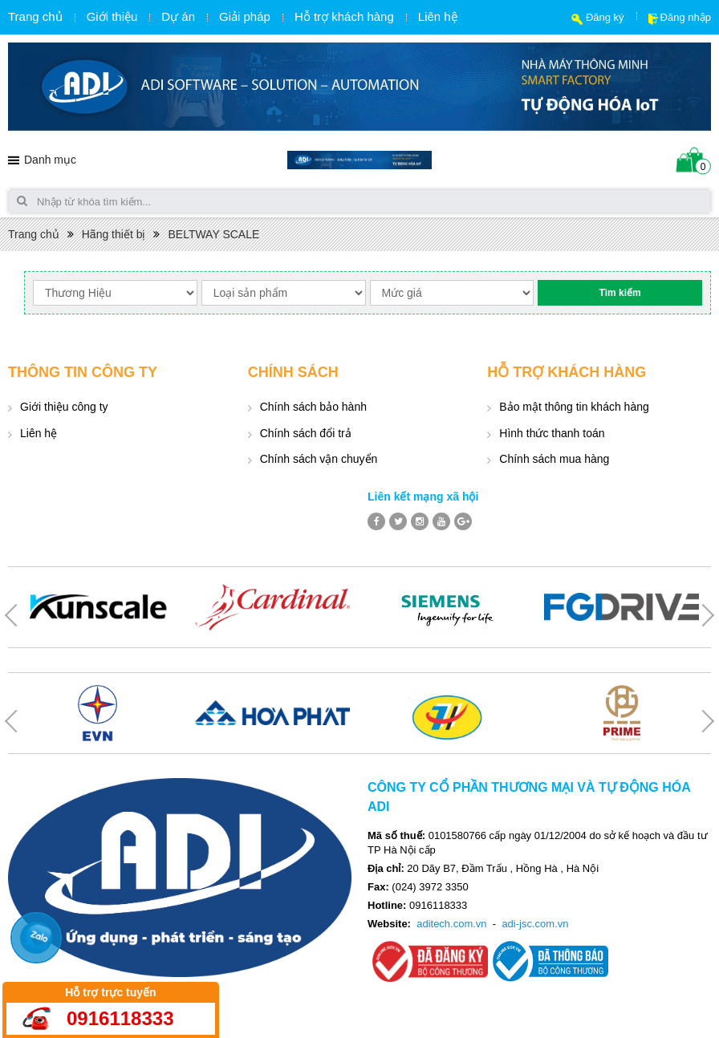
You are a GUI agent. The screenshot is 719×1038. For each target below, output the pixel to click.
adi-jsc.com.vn (535, 924)
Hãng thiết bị (114, 234)
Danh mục (50, 159)
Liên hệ (437, 16)
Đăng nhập (685, 17)
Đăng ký (605, 17)
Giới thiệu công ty (64, 406)
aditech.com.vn (451, 924)
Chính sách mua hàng (554, 458)
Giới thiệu (112, 16)
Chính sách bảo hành (313, 406)
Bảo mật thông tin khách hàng (573, 406)
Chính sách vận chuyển (319, 458)
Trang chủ (35, 16)
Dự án (178, 16)
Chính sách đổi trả (305, 433)
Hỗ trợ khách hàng (344, 16)
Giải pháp (244, 16)
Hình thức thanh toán (551, 433)
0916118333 (120, 1018)
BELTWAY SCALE (213, 234)
